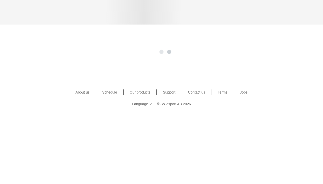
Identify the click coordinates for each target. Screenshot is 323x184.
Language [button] (142, 104)
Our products (140, 92)
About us (83, 92)
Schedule (109, 92)
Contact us (196, 92)
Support (169, 92)
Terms (222, 92)
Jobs (244, 92)
